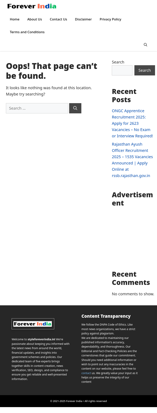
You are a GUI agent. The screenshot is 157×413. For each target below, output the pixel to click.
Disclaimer (83, 19)
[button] (145, 44)
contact (86, 373)
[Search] (75, 108)
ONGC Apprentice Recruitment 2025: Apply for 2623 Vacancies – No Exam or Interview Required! (132, 123)
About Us (34, 19)
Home (14, 19)
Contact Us (58, 19)
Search (118, 62)
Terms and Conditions (27, 32)
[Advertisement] (133, 238)
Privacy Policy (110, 19)
